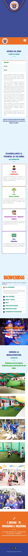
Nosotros (6, 62)
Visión (5, 70)
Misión (5, 66)
